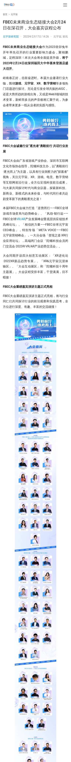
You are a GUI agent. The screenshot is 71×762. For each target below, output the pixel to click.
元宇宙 (57, 36)
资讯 (65, 36)
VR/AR (20, 219)
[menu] (65, 5)
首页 (5, 14)
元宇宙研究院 (11, 36)
